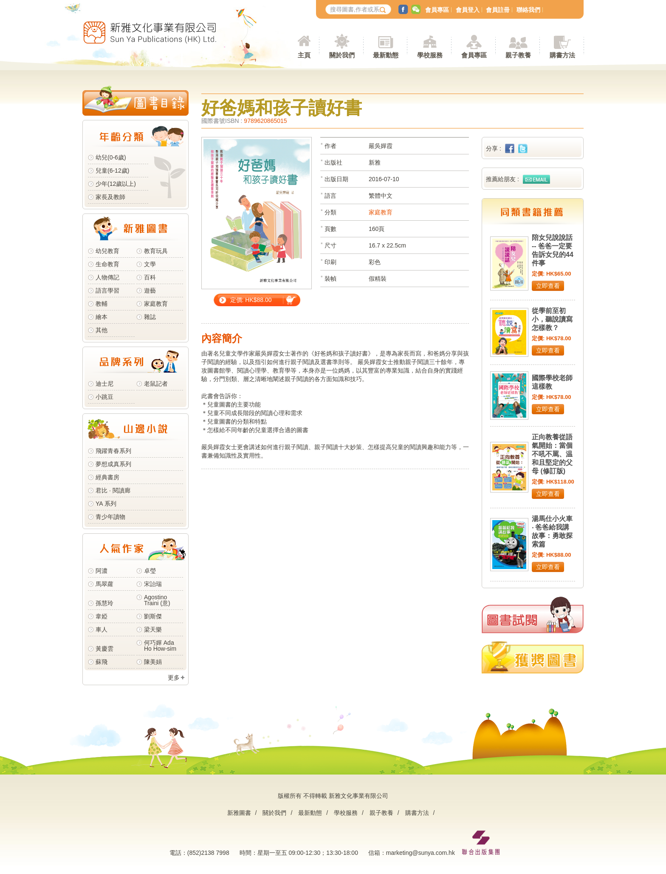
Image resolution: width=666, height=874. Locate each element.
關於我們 (274, 812)
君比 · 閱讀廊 (113, 490)
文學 (150, 264)
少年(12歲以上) (116, 183)
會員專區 (437, 9)
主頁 (304, 55)
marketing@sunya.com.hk (420, 852)
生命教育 (107, 264)
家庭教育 (156, 303)
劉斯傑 (153, 616)
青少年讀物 (110, 516)
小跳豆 (104, 396)
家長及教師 (110, 197)
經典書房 (107, 477)
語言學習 (107, 290)
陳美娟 (153, 661)
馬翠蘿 (104, 584)
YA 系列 (106, 503)
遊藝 (150, 290)
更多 (174, 677)
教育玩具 (156, 251)
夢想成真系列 (113, 464)
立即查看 (548, 285)
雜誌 (150, 316)
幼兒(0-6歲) (111, 157)
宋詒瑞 (153, 584)
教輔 (101, 303)
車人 (101, 629)
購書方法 (417, 812)
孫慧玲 (104, 603)
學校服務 (430, 55)
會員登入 (468, 9)
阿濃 (101, 570)
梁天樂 (153, 629)
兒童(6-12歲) (114, 170)
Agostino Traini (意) (157, 600)
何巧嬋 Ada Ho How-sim (160, 645)
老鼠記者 (156, 383)
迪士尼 (104, 383)
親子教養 (381, 812)
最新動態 (310, 812)
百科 (150, 277)
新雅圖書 (239, 812)
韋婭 (101, 616)
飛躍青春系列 (113, 450)
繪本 (101, 316)
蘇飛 (101, 661)
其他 (101, 330)
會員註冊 (498, 9)
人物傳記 (107, 277)
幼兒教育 (107, 251)
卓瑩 (150, 570)
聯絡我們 (528, 9)
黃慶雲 (104, 648)
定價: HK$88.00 (251, 299)
